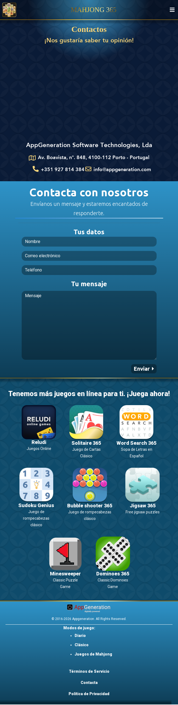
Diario (80, 635)
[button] (144, 368)
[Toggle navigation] (172, 10)
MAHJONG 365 (94, 9)
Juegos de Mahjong (93, 654)
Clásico (82, 645)
